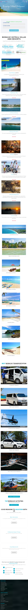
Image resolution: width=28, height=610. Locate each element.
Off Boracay (2, 590)
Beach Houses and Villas (4, 588)
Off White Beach (3, 589)
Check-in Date (6, 22)
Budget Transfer (3, 595)
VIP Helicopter (3, 598)
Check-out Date (6, 25)
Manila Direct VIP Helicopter (4, 601)
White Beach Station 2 (4, 584)
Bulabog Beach (3, 586)
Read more (14, 77)
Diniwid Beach (3, 587)
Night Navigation (3, 600)
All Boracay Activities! (4, 604)
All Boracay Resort (3, 582)
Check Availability (14, 30)
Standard (2, 596)
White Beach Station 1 (4, 583)
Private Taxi (2, 599)
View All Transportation (14, 496)
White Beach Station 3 (4, 585)
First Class (2, 597)
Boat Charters (3, 605)
